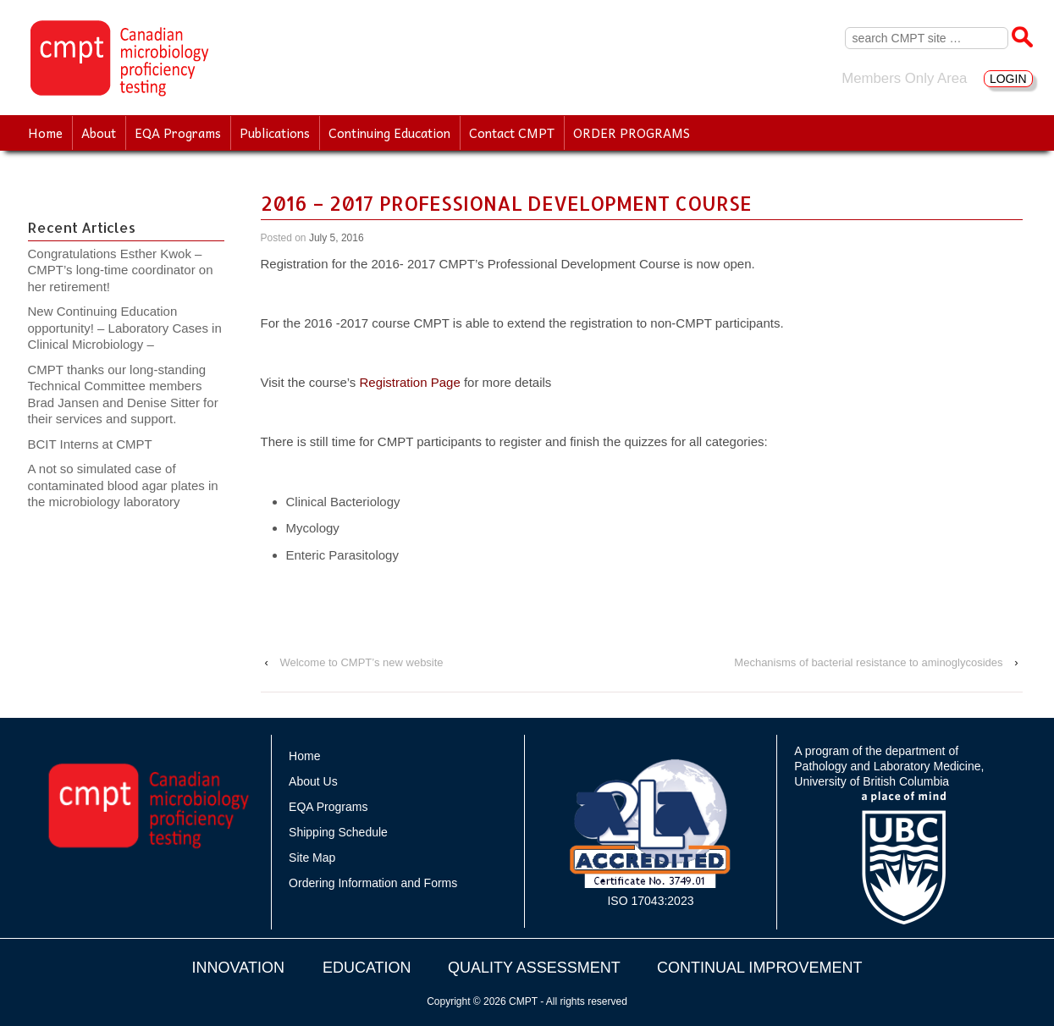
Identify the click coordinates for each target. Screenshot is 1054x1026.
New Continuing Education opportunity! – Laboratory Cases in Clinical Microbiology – (125, 327)
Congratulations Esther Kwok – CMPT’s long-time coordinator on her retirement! (120, 270)
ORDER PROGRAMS (631, 133)
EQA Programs (178, 133)
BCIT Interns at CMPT (99, 444)
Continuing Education (389, 133)
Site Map (312, 857)
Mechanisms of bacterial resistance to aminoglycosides (868, 662)
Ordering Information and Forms (373, 883)
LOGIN (1008, 79)
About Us (313, 781)
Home (45, 133)
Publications (275, 133)
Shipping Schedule (338, 832)
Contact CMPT (512, 133)
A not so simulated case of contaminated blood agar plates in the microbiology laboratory (123, 485)
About (98, 133)
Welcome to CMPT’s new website (361, 662)
